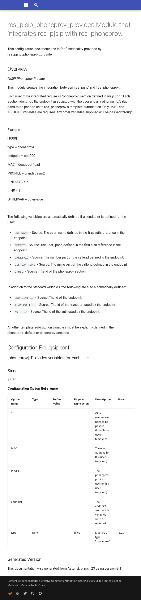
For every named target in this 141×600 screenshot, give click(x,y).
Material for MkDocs (33, 585)
